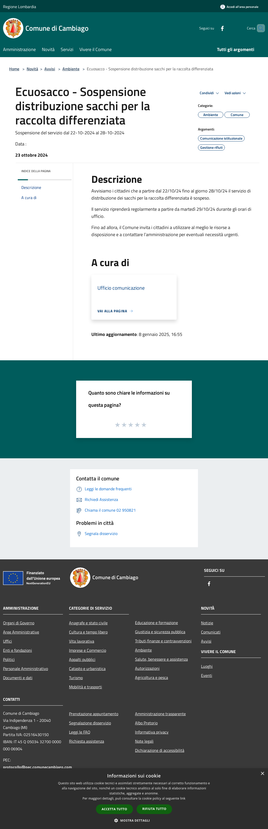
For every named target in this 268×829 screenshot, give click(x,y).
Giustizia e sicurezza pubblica (160, 632)
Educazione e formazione (156, 623)
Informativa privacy (152, 732)
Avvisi (49, 69)
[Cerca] (259, 28)
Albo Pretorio (146, 723)
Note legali (144, 741)
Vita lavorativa (81, 641)
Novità (32, 69)
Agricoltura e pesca (151, 677)
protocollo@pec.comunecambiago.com (37, 767)
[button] (134, 820)
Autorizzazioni (147, 668)
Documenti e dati (17, 678)
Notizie (207, 623)
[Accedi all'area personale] (239, 7)
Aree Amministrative (21, 632)
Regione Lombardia (19, 7)
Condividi (210, 93)
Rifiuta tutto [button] (154, 809)
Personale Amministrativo (25, 668)
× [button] (262, 774)
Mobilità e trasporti (85, 687)
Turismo (76, 678)
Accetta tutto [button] (114, 809)
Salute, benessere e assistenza (161, 659)
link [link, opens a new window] (183, 798)
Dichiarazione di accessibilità (159, 750)
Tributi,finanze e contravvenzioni (163, 641)
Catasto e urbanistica (87, 668)
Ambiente (70, 69)
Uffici (7, 641)
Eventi (206, 675)
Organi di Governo (18, 623)
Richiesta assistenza (86, 741)
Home (14, 69)
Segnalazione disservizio (90, 723)
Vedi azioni (236, 93)
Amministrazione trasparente (160, 714)
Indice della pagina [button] (36, 171)
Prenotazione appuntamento (93, 714)
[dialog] (134, 798)
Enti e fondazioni (17, 650)
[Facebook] (214, 28)
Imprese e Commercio (87, 650)
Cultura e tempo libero (88, 632)
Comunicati (211, 632)
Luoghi (207, 666)
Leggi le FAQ (79, 732)
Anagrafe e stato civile (88, 623)
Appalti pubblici (82, 659)
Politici (9, 659)
